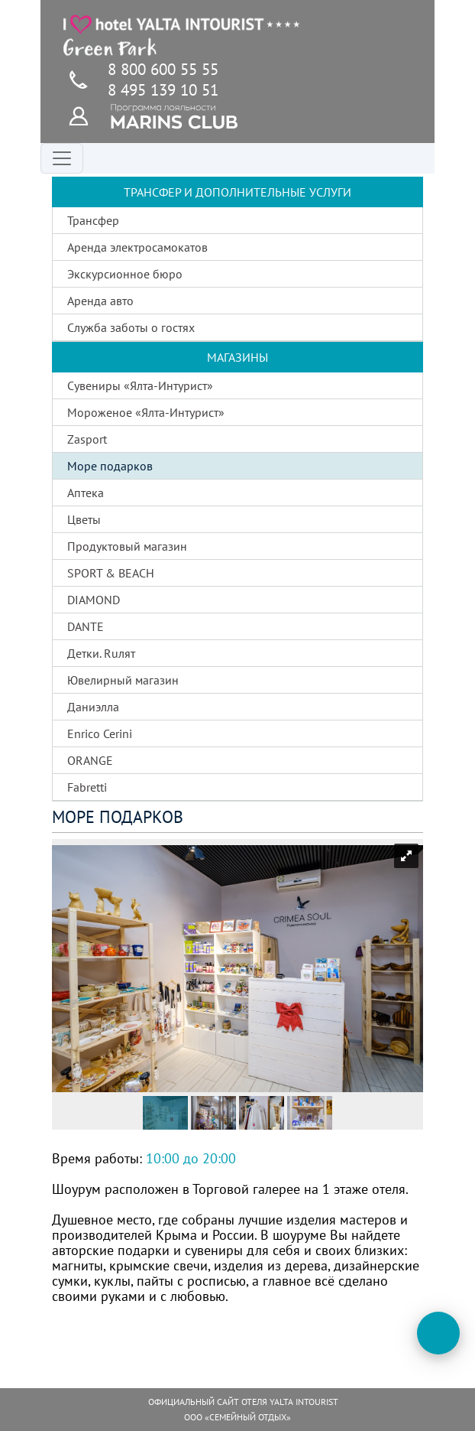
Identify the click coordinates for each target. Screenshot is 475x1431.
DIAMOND (93, 599)
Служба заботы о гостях (131, 327)
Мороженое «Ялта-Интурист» (146, 412)
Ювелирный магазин (123, 680)
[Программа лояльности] (87, 115)
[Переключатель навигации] (61, 158)
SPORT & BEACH (110, 573)
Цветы (84, 519)
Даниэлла (93, 706)
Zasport (87, 439)
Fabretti (87, 787)
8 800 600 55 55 (163, 69)
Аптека (85, 492)
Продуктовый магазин (127, 546)
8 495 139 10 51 (163, 90)
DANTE (85, 626)
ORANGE (90, 760)
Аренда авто (100, 300)
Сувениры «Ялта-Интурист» (140, 385)
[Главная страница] (181, 35)
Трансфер (93, 220)
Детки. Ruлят (101, 653)
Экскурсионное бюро (125, 273)
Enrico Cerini (99, 733)
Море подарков (110, 465)
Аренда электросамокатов (137, 247)
